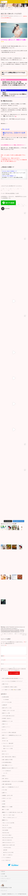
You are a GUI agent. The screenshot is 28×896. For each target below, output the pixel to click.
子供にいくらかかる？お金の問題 (8, 822)
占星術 (3, 801)
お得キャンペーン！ (6, 726)
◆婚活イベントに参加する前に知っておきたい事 (12, 812)
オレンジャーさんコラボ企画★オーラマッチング (12, 681)
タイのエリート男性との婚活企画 (9, 732)
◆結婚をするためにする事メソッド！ (10, 768)
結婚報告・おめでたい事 (7, 795)
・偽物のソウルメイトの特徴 (7, 748)
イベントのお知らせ (6, 857)
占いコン (4, 729)
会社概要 (3, 873)
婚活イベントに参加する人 (7, 854)
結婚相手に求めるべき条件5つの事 (8, 845)
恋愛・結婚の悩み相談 (6, 784)
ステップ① (4, 773)
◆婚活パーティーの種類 (7, 806)
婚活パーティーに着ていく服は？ (8, 815)
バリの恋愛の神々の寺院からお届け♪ (9, 686)
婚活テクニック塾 (6, 713)
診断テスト (4, 792)
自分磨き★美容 (5, 696)
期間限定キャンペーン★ (7, 721)
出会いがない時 (5, 825)
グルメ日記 (4, 789)
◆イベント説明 (5, 809)
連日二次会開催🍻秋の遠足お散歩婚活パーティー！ (12, 678)
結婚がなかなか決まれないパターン (8, 842)
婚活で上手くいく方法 (6, 707)
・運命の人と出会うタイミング (7, 746)
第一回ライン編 (5, 740)
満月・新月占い (5, 778)
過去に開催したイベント (7, 765)
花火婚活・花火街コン (6, 718)
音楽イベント (5, 724)
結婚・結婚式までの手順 (7, 759)
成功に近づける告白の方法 (7, 840)
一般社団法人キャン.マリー (12, 893)
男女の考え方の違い (5, 832)
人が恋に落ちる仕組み (6, 847)
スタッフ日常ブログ (6, 860)
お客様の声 (4, 705)
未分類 (3, 803)
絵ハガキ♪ (4, 751)
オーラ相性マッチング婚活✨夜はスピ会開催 (11, 689)
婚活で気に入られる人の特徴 (7, 852)
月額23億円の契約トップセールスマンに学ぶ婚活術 (12, 781)
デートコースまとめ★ (6, 702)
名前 (2, 655)
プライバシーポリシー (5, 878)
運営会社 (3, 871)
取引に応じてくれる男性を (7, 827)
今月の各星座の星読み (6, 762)
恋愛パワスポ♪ (5, 684)
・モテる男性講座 (5, 699)
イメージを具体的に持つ (6, 770)
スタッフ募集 (4, 876)
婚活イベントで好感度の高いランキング (10, 787)
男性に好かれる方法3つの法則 (7, 837)
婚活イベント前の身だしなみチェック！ (9, 817)
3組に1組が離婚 (5, 830)
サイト (2, 663)
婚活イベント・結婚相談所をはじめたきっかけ (11, 735)
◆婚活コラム (9, 17)
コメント (3, 645)
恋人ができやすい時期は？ (7, 835)
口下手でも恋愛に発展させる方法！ (8, 715)
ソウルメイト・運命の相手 (7, 743)
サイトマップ (4, 881)
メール (3, 659)
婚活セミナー (5, 738)
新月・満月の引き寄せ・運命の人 (9, 756)
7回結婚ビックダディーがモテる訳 (8, 710)
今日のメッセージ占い (6, 798)
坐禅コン (4, 775)
